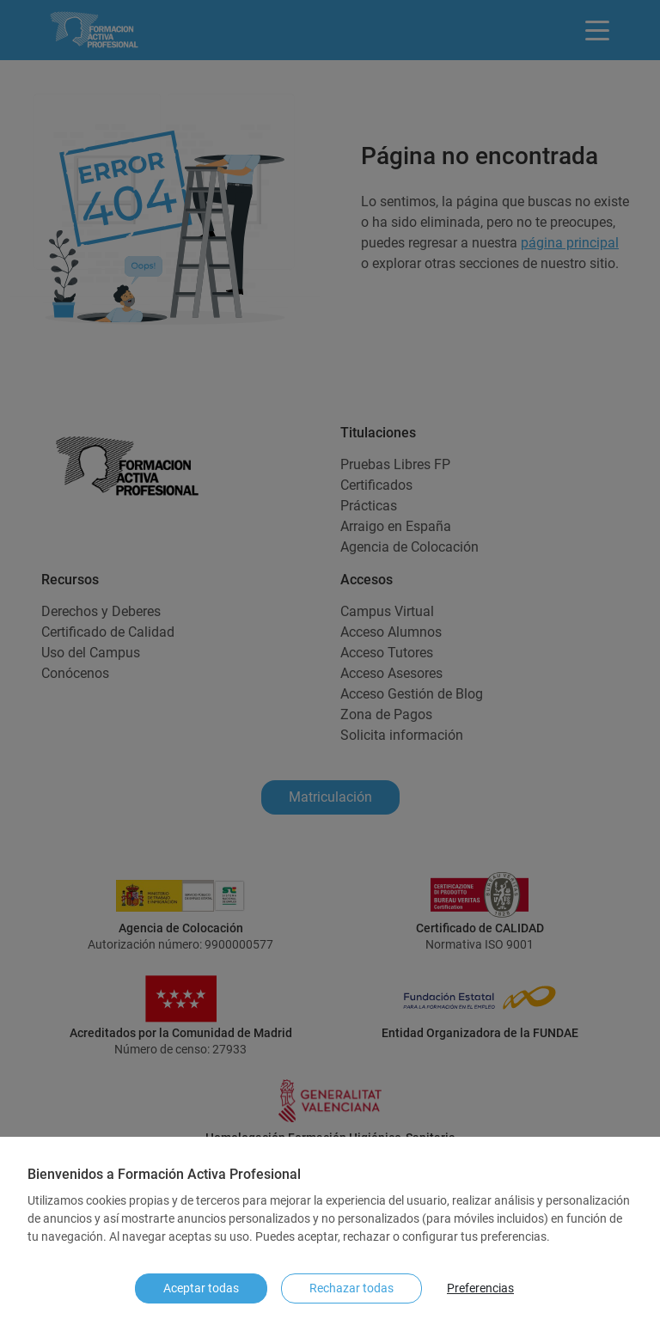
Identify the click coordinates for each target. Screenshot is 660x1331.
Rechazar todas (351, 1288)
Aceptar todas (201, 1288)
